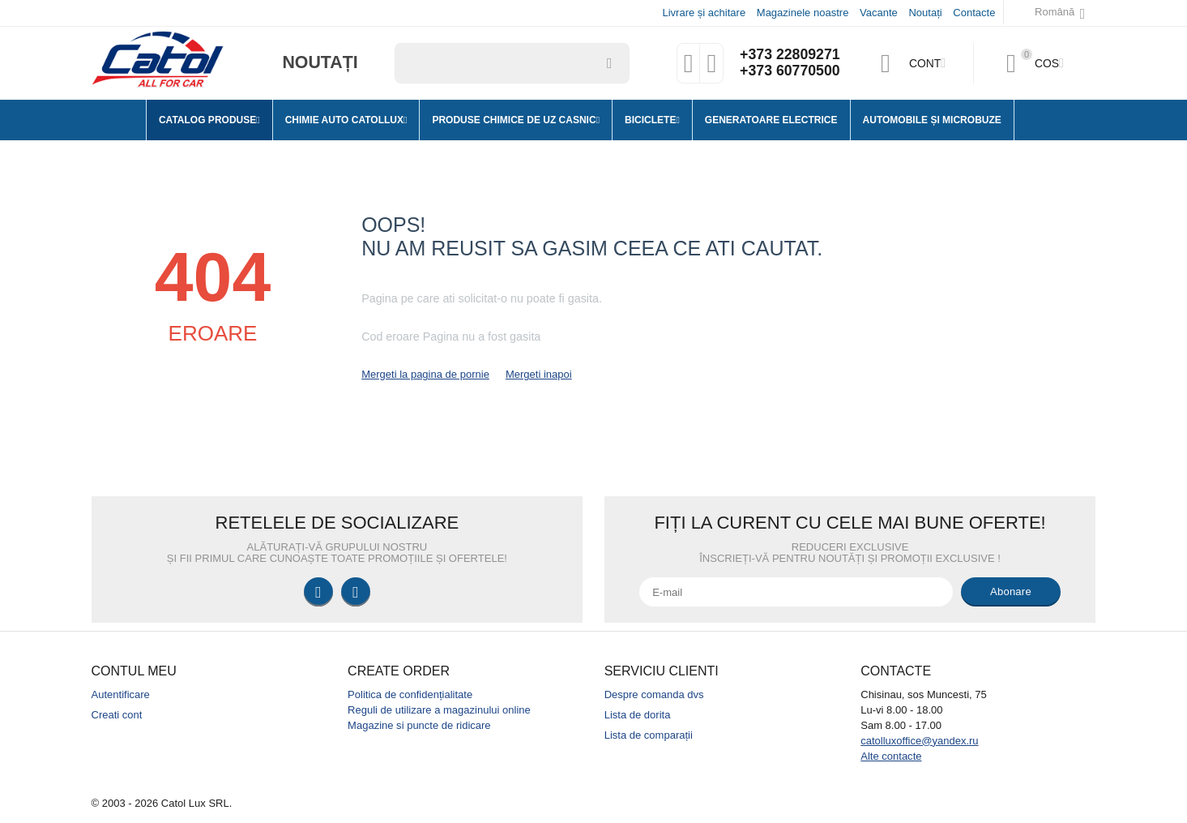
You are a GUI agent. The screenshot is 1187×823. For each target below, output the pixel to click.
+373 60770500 (789, 71)
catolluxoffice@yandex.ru (919, 741)
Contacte (974, 12)
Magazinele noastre (803, 12)
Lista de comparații (648, 735)
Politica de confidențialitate (410, 694)
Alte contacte (890, 756)
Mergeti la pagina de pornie (425, 374)
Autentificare (121, 694)
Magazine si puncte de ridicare (419, 725)
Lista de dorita (637, 715)
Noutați (924, 12)
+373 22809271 (789, 55)
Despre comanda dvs (654, 694)
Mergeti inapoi (539, 374)
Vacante (879, 12)
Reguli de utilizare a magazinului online (439, 710)
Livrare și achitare (703, 12)
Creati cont (117, 715)
